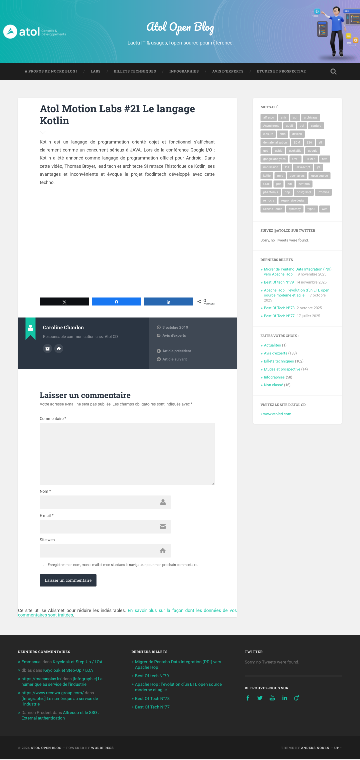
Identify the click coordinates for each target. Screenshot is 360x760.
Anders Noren (315, 748)
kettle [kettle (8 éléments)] (266, 176)
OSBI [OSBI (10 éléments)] (266, 184)
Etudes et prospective (281, 71)
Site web (47, 540)
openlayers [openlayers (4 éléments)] (297, 176)
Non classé (273, 385)
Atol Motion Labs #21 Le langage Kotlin (118, 114)
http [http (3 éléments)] (325, 159)
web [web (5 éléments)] (325, 209)
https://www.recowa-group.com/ (53, 693)
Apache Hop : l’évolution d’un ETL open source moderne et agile (296, 293)
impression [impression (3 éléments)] (270, 167)
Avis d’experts (228, 71)
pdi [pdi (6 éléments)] (290, 184)
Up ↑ (338, 748)
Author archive (47, 348)
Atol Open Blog (180, 26)
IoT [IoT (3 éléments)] (287, 167)
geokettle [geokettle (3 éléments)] (295, 150)
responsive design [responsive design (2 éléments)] (293, 200)
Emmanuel (32, 662)
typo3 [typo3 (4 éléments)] (311, 209)
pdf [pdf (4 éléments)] (278, 184)
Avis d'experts (174, 336)
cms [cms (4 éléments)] (283, 134)
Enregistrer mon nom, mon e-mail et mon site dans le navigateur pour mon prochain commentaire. (123, 566)
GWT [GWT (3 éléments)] (295, 159)
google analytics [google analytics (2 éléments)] (274, 159)
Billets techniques (135, 71)
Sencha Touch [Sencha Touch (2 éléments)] (272, 209)
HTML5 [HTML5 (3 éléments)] (310, 159)
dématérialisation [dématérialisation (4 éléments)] (275, 142)
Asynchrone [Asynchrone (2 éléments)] (271, 126)
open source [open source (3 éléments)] (319, 176)
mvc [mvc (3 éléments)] (280, 176)
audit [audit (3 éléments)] (289, 126)
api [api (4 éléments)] (295, 118)
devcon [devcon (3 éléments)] (297, 134)
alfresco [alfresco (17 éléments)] (268, 118)
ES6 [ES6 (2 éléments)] (309, 142)
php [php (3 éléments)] (287, 192)
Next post (170, 359)
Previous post (174, 351)
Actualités (272, 345)
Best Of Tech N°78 (279, 308)
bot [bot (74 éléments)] (302, 126)
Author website (58, 348)
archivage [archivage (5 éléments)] (310, 118)
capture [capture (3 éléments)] (316, 126)
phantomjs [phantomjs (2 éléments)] (270, 192)
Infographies (184, 71)
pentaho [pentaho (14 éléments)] (304, 184)
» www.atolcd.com (275, 414)
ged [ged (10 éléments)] (265, 150)
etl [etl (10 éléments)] (320, 142)
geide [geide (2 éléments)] (278, 150)
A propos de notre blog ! (51, 71)
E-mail (47, 516)
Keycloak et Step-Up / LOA (77, 662)
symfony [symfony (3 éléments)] (295, 209)
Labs (95, 71)
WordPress (102, 748)
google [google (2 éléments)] (312, 150)
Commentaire (53, 419)
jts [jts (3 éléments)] (318, 167)
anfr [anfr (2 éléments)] (283, 118)
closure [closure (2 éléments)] (268, 134)
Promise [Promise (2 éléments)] (323, 192)
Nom (45, 492)
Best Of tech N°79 (279, 282)
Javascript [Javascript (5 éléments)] (303, 167)
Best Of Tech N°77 (279, 316)
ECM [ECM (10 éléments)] (297, 142)
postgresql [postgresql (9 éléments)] (304, 192)
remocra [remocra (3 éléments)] (268, 200)
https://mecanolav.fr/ (42, 679)
